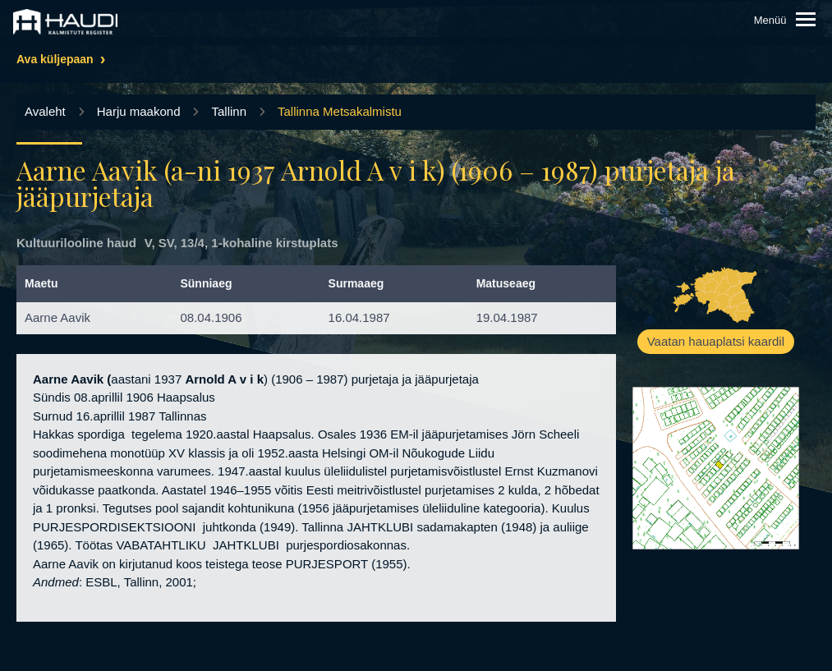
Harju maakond (139, 111)
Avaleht (45, 111)
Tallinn (228, 111)
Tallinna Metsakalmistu (340, 111)
